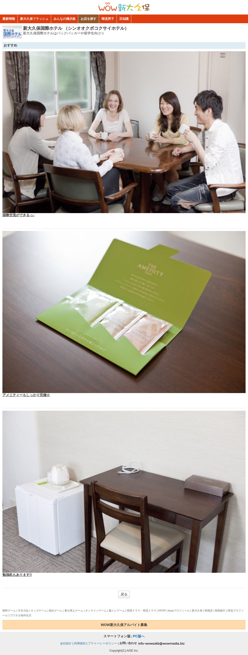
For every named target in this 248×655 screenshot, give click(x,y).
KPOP (162, 610)
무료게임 (23, 610)
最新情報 (8, 19)
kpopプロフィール (179, 610)
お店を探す (88, 19)
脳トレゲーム (117, 610)
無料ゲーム (9, 610)
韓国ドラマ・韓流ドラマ (141, 610)
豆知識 (124, 19)
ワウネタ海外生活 (20, 615)
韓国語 (209, 610)
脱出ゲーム (55, 610)
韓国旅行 (220, 610)
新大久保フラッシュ (34, 19)
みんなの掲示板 (65, 19)
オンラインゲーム (96, 610)
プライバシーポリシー (102, 643)
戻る (124, 594)
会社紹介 (66, 643)
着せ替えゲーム (73, 610)
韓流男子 (107, 19)
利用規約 (80, 643)
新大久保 (197, 610)
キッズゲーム (39, 610)
